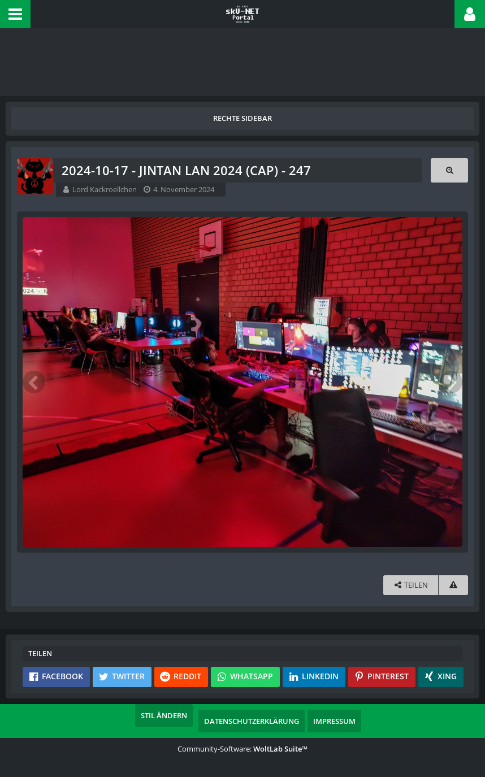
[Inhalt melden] (453, 585)
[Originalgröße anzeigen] (449, 170)
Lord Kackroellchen (104, 189)
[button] (15, 14)
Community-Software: (242, 749)
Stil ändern (164, 715)
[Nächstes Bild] (451, 382)
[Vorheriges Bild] (34, 382)
